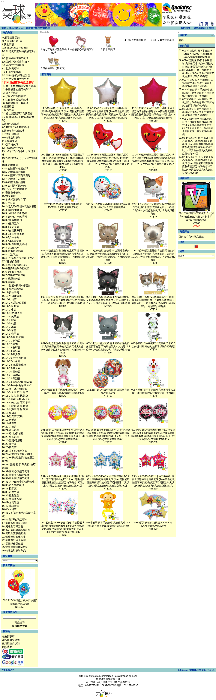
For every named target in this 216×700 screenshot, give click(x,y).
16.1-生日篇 (8, 203)
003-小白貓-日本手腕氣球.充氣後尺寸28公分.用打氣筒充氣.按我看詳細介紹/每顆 (197, 83)
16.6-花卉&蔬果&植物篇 (15, 268)
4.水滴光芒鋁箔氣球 (14, 96)
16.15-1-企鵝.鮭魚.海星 (15, 392)
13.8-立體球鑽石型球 (14, 182)
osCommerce (104, 676)
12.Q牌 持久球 (10, 144)
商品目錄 (14, 28)
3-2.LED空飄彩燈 (11, 72)
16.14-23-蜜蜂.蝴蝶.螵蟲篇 (17, 382)
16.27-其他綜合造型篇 (14, 450)
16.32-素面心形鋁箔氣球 (15, 471)
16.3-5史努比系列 (12, 230)
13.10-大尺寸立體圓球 (14, 189)
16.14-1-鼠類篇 (10, 306)
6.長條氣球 (8, 110)
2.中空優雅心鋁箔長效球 (17, 89)
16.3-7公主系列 (10, 237)
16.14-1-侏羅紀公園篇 (14, 302)
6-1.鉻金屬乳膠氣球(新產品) (17, 113)
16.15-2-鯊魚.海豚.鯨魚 (15, 395)
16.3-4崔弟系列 (10, 227)
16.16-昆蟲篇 (9, 413)
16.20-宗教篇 (9, 426)
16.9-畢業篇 (8, 282)
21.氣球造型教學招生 (14, 536)
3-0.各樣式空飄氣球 (13, 65)
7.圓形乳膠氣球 (10, 123)
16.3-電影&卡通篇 (12, 209)
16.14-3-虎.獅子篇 (12, 313)
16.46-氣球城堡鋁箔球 (14, 519)
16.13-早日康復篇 (12, 295)
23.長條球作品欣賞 (12, 543)
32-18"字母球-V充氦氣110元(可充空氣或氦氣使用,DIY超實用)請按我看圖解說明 (196, 217)
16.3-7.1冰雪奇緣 (11, 240)
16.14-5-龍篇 (9, 320)
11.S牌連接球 (9, 141)
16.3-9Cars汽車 (11, 247)
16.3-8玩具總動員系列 (14, 244)
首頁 (4, 28)
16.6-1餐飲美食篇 (12, 271)
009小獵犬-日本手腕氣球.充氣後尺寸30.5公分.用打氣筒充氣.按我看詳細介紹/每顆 (198, 112)
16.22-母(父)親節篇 (13, 433)
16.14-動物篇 (9, 299)
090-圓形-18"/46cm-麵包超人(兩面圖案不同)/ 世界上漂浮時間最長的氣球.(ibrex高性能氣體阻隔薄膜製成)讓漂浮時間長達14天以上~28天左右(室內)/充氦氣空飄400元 (63, 160)
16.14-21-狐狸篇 (11, 375)
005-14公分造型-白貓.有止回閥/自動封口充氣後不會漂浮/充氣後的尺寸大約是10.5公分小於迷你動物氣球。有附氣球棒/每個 (63, 300)
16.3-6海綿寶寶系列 (13, 234)
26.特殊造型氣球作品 (14, 550)
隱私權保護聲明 (11, 639)
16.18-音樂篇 (9, 419)
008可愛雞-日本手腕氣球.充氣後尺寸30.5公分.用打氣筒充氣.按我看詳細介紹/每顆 (198, 102)
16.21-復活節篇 (10, 430)
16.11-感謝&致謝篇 (13, 289)
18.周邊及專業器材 (12, 526)
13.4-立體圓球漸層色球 (15, 168)
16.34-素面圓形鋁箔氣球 (15, 478)
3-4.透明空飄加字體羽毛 (15, 79)
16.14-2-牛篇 (9, 309)
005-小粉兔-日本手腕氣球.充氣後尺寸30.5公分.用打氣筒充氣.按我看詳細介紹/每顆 (198, 92)
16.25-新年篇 (9, 443)
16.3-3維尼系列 (10, 223)
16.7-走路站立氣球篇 (14, 275)
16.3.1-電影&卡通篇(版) (15, 213)
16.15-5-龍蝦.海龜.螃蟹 (15, 406)
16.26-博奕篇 (9, 447)
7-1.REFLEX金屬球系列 (15, 127)
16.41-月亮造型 (10, 502)
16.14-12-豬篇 (10, 344)
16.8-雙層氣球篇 (11, 278)
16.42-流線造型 (10, 505)
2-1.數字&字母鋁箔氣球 (15, 58)
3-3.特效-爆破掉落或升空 (16, 75)
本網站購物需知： (12, 37)
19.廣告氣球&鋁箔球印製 (16, 530)
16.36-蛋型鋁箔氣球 (13, 485)
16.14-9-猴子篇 (10, 333)
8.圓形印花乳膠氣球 (13, 130)
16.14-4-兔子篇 (10, 316)
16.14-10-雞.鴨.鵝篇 (13, 337)
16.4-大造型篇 (10, 254)
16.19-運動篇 (9, 423)
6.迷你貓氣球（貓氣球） (17, 103)
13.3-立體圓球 (10, 165)
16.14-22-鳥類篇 (11, 378)
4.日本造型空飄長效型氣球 (35, 28)
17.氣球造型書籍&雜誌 (14, 523)
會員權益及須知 (11, 643)
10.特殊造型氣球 (11, 137)
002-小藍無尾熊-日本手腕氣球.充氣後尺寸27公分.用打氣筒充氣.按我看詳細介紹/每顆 (197, 63)
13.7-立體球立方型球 (14, 178)
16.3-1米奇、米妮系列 (14, 216)
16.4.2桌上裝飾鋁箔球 (14, 265)
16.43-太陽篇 (9, 509)
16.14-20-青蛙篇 (11, 371)
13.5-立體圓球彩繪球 (14, 172)
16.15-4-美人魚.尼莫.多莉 (16, 402)
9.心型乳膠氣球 (10, 134)
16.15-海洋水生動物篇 (14, 388)
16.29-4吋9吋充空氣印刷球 (17, 454)
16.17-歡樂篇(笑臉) (13, 416)
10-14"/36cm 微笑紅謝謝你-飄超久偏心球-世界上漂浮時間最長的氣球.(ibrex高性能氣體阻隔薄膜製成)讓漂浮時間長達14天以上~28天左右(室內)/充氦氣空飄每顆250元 (108, 160)
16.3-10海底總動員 (12, 251)
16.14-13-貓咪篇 (11, 347)
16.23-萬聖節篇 (10, 437)
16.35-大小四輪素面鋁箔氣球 (18, 481)
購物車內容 (200, 28)
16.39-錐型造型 (10, 495)
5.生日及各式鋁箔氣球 (15, 99)
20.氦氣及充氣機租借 (14, 533)
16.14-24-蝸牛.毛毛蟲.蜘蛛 (17, 385)
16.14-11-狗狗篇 (11, 340)
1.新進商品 (8, 44)
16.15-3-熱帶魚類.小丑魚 (16, 399)
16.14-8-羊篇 (9, 330)
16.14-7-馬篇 (9, 326)
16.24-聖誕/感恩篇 (12, 440)
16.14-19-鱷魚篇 (11, 368)
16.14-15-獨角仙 (11, 354)
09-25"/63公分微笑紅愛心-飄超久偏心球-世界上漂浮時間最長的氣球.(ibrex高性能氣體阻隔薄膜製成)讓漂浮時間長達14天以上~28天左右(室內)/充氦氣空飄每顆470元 (153, 160)
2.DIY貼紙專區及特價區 (15, 48)
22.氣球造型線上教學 (14, 540)
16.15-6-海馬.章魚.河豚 (15, 409)
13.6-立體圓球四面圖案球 (16, 175)
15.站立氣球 (9, 196)
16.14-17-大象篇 (11, 361)
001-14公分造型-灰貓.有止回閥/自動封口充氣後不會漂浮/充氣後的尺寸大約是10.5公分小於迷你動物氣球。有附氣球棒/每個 (108, 346)
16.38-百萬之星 (10, 492)
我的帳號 (185, 28)
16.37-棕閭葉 (9, 488)
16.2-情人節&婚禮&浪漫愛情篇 (19, 206)
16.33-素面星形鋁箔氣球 (15, 474)
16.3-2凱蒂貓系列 (12, 220)
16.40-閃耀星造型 (12, 499)
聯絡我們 (7, 646)
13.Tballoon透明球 (12, 147)
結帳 (211, 28)
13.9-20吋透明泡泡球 (14, 185)
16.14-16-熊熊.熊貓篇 (14, 357)
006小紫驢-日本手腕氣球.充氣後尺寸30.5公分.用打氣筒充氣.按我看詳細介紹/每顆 (198, 73)
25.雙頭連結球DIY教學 (14, 547)
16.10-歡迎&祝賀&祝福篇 (16, 285)
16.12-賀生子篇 (10, 292)
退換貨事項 (8, 636)
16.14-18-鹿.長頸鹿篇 (14, 364)
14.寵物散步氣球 (11, 192)
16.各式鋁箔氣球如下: (14, 199)
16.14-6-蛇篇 (9, 323)
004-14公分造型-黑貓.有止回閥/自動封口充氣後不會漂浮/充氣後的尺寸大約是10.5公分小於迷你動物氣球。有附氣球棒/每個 (108, 300)
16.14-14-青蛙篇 (11, 351)
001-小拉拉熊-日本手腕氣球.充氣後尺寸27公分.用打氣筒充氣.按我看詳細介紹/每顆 (197, 53)
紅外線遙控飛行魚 (12, 41)
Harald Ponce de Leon (125, 676)
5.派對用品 (8, 106)
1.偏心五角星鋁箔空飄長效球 (19, 86)
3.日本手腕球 (10, 92)
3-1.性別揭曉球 (10, 68)
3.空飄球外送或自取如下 (15, 61)
